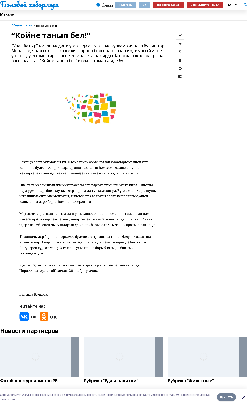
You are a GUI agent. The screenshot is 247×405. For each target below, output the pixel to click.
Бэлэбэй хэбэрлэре (29, 4)
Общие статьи (22, 25)
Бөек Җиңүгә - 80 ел (205, 5)
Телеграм (126, 5)
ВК (144, 5)
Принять (226, 397)
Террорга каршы (168, 5)
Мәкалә (7, 14)
